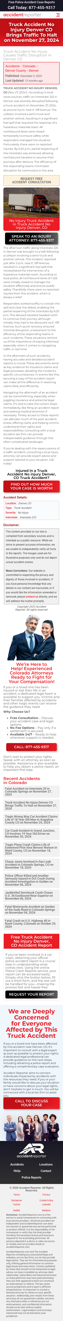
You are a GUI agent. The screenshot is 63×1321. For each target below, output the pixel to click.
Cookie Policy (46, 1200)
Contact (46, 1171)
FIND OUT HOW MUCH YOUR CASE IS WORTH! (31, 486)
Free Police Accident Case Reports (31, 2)
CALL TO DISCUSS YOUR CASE (31, 1103)
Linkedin (46, 1204)
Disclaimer (16, 1200)
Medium (46, 1210)
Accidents (12, 66)
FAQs (17, 1171)
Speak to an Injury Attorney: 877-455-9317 (31, 238)
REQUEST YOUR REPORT (31, 994)
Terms (16, 1195)
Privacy (46, 1195)
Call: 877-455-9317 (31, 747)
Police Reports (31, 1177)
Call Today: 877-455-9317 (31, 8)
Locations (46, 1164)
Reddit (16, 1210)
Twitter (16, 1204)
